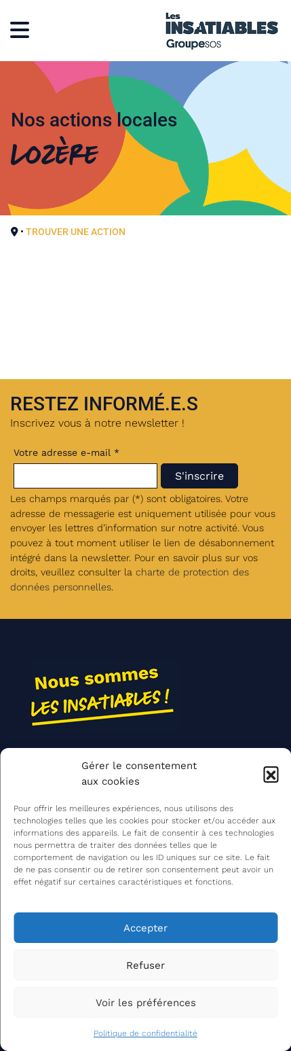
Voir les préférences (146, 1003)
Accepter (145, 928)
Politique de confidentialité (145, 1033)
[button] (270, 774)
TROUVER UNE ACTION (75, 231)
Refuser (145, 965)
